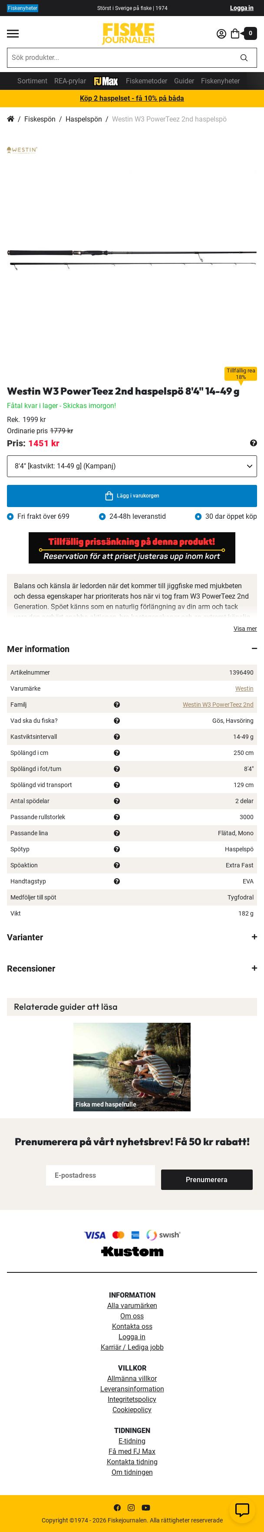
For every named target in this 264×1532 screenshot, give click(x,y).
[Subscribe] (190, 1175)
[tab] (132, 649)
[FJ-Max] (106, 80)
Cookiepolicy (132, 1410)
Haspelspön (84, 119)
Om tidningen (132, 1472)
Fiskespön (40, 119)
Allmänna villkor (132, 1378)
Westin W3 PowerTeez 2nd (218, 704)
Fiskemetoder (146, 81)
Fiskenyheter (220, 81)
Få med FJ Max (132, 1451)
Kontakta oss (132, 1326)
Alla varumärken (132, 1305)
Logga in (242, 7)
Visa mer (245, 628)
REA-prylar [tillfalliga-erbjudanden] (70, 81)
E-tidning (132, 1441)
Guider (184, 81)
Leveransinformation (132, 1389)
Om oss (132, 1316)
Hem (10, 119)
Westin (244, 688)
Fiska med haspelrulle (106, 1104)
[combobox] (119, 57)
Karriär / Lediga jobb (132, 1347)
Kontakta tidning (132, 1462)
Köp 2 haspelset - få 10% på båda (132, 98)
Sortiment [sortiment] (32, 81)
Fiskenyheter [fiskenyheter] (22, 8)
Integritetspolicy (132, 1399)
